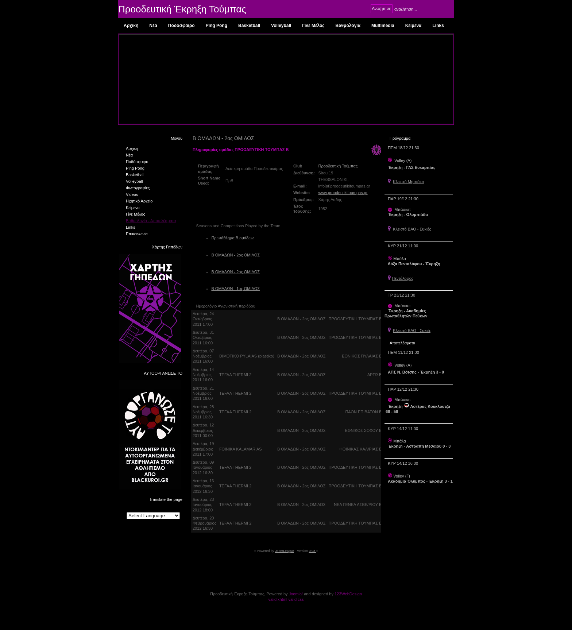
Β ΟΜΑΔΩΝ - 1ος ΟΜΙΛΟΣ (235, 288)
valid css (296, 599)
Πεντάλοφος (402, 278)
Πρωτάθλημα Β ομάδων (232, 238)
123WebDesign (348, 594)
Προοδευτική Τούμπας (338, 166)
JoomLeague (284, 551)
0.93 (312, 551)
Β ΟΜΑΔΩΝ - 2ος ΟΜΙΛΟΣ (235, 255)
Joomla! (296, 594)
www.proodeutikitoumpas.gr (342, 192)
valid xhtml (277, 599)
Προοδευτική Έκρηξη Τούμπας (182, 9)
